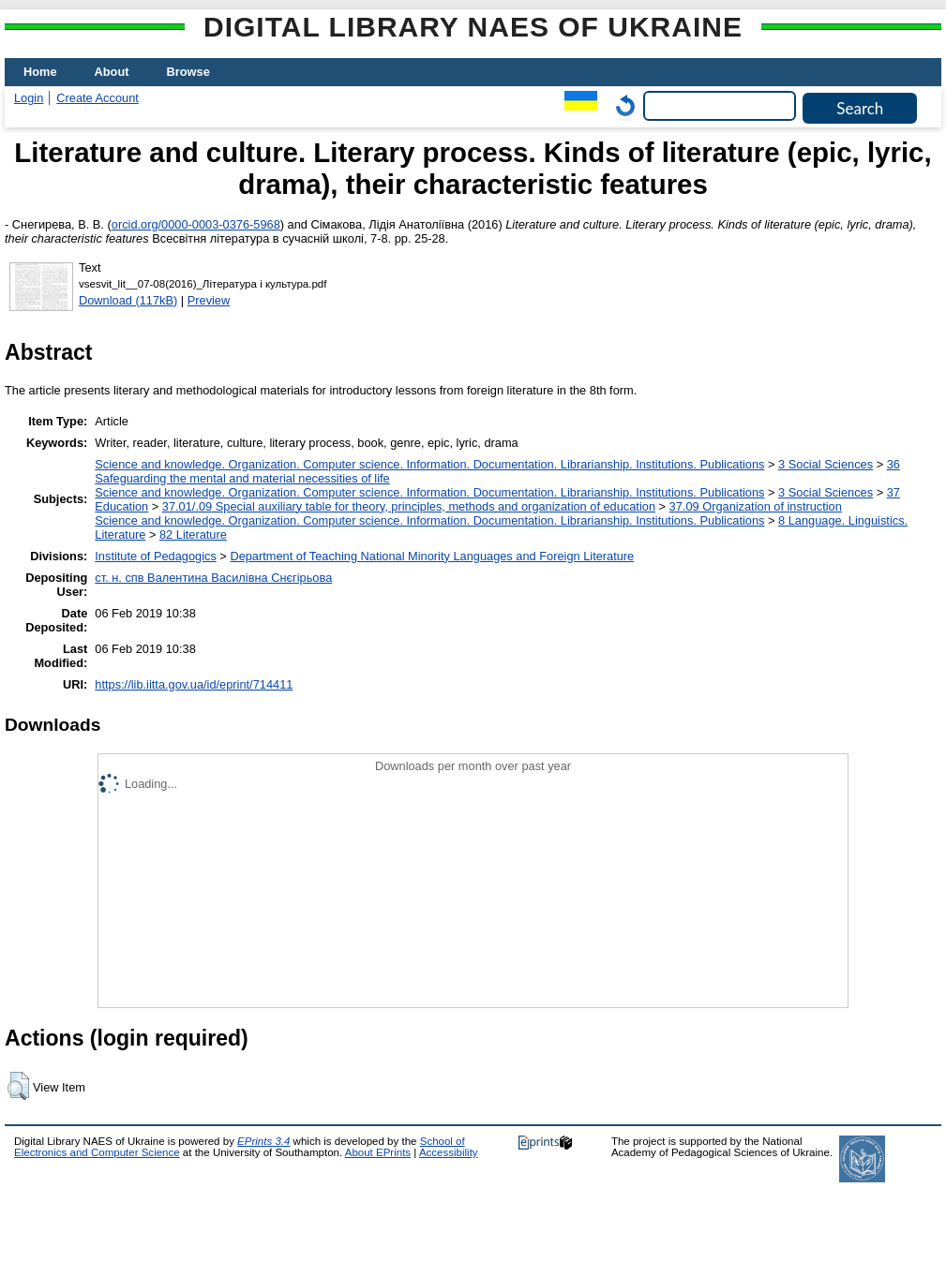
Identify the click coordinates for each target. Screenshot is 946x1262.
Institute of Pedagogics (155, 556)
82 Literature (193, 534)
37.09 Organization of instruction (755, 506)
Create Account (97, 98)
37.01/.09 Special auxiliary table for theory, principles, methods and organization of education (408, 506)
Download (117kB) (128, 300)
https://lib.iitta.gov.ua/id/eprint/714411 (194, 684)
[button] (18, 1086)
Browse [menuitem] (188, 72)
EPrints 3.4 (263, 1141)
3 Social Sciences (825, 464)
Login (28, 98)
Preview (209, 300)
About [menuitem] (112, 72)
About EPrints (378, 1152)
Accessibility (448, 1152)
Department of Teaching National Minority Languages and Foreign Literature (432, 556)
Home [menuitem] (40, 72)
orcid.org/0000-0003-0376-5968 (196, 224)
